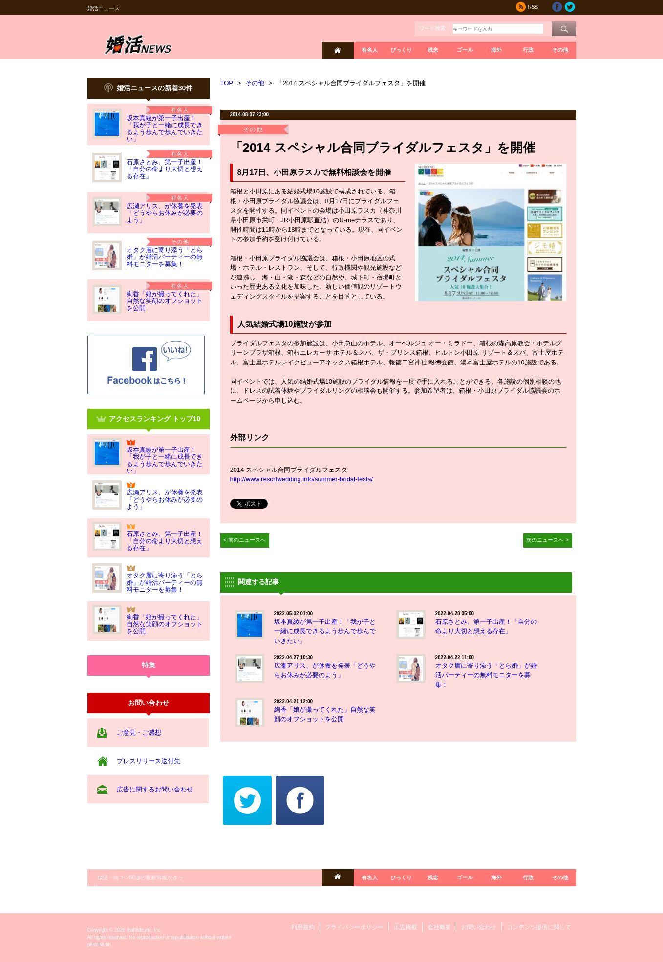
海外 (496, 50)
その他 (560, 50)
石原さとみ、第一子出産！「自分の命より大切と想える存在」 (165, 169)
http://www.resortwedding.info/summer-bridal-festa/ (301, 479)
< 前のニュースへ (244, 540)
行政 (528, 50)
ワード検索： (435, 28)
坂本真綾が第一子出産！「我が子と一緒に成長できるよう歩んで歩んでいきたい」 (165, 128)
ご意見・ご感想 (139, 732)
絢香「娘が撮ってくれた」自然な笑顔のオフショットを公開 (165, 301)
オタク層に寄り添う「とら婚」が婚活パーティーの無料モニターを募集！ (165, 257)
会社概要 (439, 927)
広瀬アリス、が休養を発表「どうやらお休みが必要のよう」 (165, 213)
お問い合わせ (478, 927)
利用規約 (303, 927)
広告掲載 (405, 927)
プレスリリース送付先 (148, 761)
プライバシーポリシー (354, 927)
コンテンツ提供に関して (539, 927)
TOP (227, 82)
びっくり (401, 50)
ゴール (465, 50)
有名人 (370, 50)
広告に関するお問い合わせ (155, 789)
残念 (433, 50)
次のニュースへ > (547, 540)
